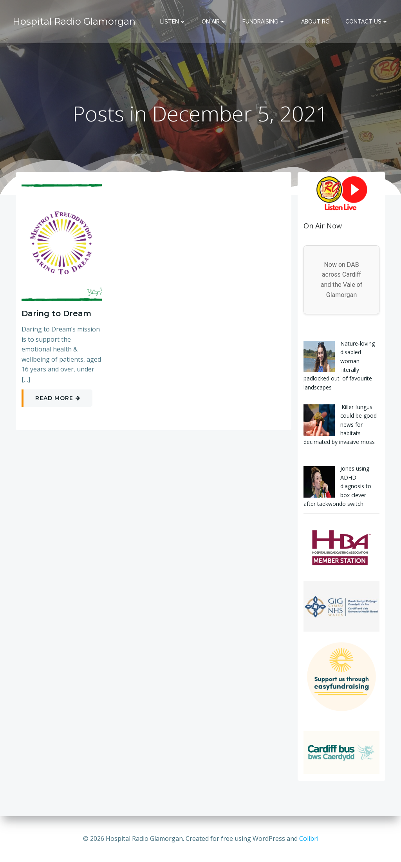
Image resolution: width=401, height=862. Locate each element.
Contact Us (366, 21)
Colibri (308, 838)
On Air (214, 21)
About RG (315, 21)
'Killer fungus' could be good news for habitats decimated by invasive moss (340, 424)
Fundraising (263, 21)
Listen (173, 21)
